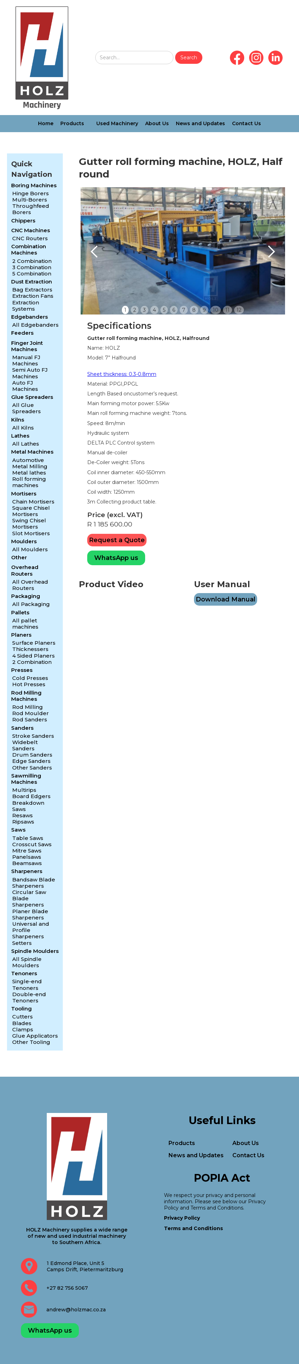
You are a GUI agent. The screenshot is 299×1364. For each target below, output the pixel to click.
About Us (157, 123)
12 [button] (239, 310)
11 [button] (227, 310)
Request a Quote (117, 540)
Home (45, 123)
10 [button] (215, 310)
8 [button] (194, 310)
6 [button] (173, 310)
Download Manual (225, 599)
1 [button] (125, 310)
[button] (95, 251)
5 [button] (164, 310)
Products (72, 123)
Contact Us (246, 123)
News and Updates (200, 123)
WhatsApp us (116, 558)
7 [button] (183, 310)
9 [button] (204, 310)
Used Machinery (117, 123)
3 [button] (144, 310)
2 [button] (134, 310)
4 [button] (154, 310)
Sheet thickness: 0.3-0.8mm (121, 374)
